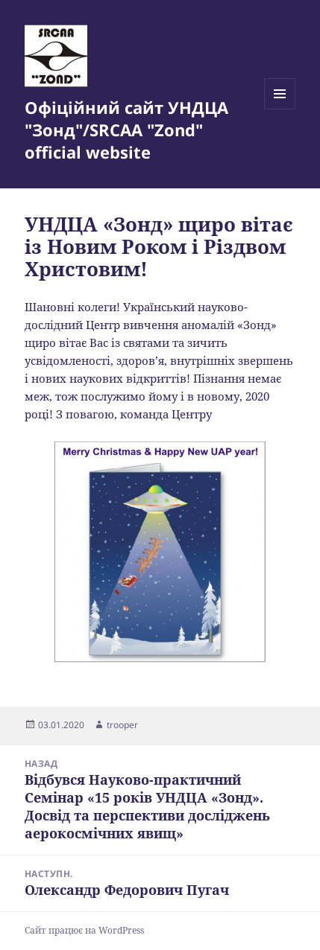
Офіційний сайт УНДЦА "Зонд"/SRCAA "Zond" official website (126, 129)
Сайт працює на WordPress (84, 930)
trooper (122, 724)
